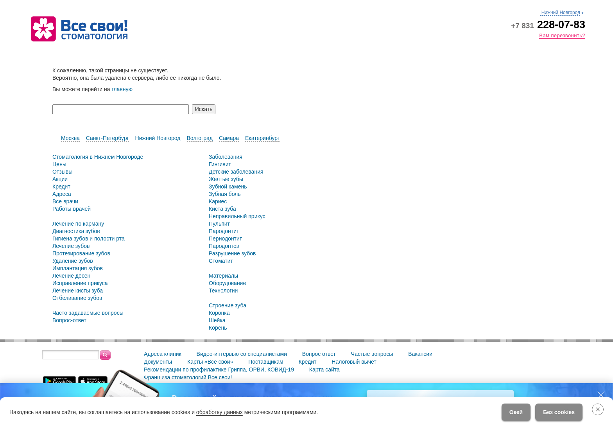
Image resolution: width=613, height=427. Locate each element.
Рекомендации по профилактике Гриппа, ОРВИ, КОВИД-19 (219, 369)
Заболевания (225, 157)
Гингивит (220, 164)
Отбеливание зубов (77, 298)
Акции (60, 179)
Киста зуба (222, 209)
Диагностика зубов (76, 231)
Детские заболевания (236, 172)
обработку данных (219, 412)
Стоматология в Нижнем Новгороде (97, 157)
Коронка (219, 313)
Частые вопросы (372, 354)
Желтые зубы (226, 179)
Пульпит (219, 224)
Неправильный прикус (237, 216)
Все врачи (65, 201)
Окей (516, 412)
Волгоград (200, 138)
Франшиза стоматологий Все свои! (188, 377)
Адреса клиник (162, 354)
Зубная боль (225, 194)
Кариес (218, 201)
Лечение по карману (78, 224)
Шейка (217, 320)
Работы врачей (71, 209)
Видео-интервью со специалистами (242, 354)
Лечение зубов (71, 246)
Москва (70, 138)
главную (121, 89)
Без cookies (559, 412)
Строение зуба (227, 305)
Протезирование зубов (81, 253)
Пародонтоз (224, 246)
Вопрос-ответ (69, 320)
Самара (229, 138)
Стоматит (221, 261)
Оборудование (227, 283)
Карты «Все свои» (210, 362)
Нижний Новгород (158, 138)
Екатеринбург (262, 138)
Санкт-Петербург (107, 138)
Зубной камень (228, 186)
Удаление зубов (72, 261)
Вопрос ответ (319, 354)
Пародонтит (224, 231)
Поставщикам (265, 362)
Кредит (61, 186)
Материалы (223, 276)
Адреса (61, 194)
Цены (59, 164)
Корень (218, 328)
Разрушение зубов (232, 253)
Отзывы (62, 172)
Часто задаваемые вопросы (88, 313)
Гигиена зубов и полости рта (88, 238)
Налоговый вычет (354, 362)
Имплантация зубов (77, 268)
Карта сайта (324, 369)
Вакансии (420, 354)
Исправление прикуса (80, 283)
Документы (158, 362)
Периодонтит (225, 238)
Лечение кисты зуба (77, 290)
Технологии (223, 290)
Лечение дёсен (71, 276)
